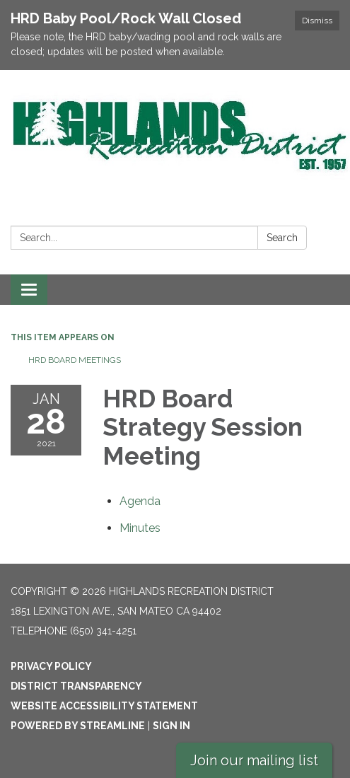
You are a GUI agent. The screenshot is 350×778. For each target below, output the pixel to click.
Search (282, 237)
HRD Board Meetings (74, 360)
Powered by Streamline (78, 725)
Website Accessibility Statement (104, 706)
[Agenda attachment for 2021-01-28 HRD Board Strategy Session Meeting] (140, 501)
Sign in (171, 725)
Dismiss (317, 20)
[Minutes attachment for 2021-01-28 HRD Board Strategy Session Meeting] (140, 528)
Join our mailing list (254, 760)
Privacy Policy (51, 666)
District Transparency (76, 686)
